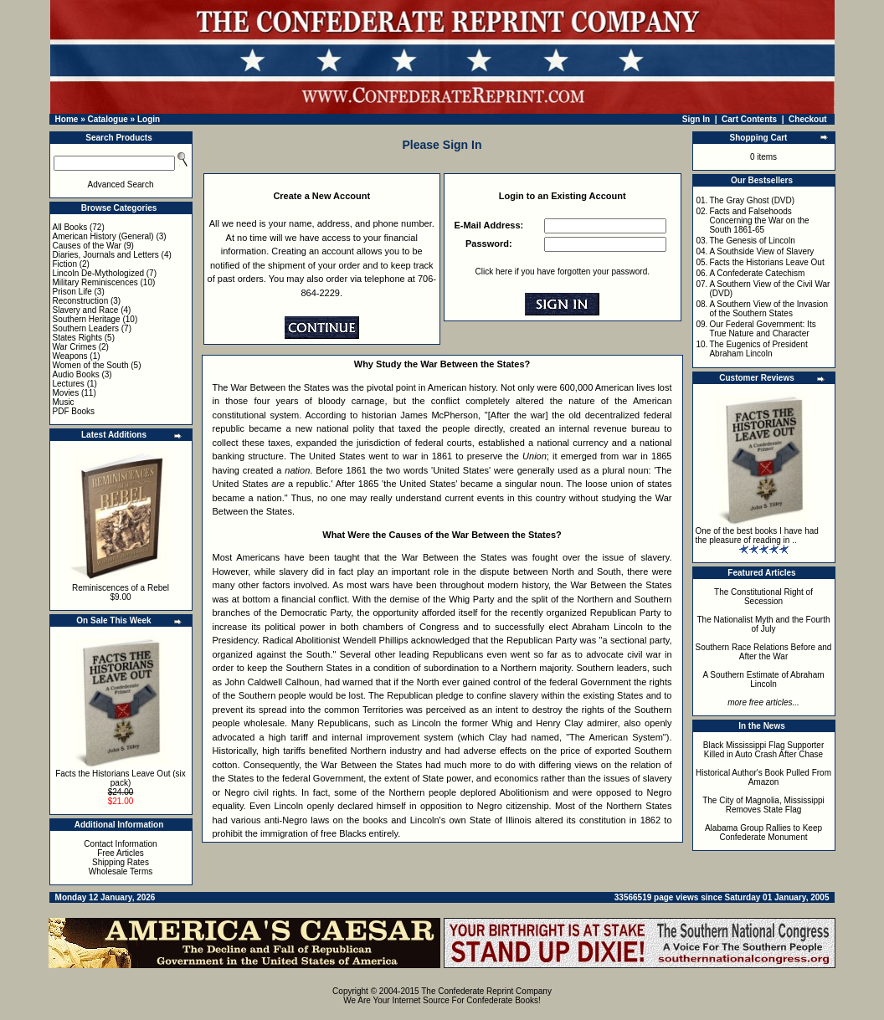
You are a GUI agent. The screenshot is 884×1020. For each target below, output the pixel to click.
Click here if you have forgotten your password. (562, 271)
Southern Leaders (86, 328)
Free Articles (120, 853)
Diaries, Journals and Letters (106, 254)
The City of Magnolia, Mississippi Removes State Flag (763, 805)
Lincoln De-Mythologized (99, 273)
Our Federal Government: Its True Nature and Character (762, 329)
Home (67, 119)
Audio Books (76, 374)
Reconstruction (81, 300)
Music (64, 402)
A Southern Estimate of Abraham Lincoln (763, 679)
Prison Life (72, 291)
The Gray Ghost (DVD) (751, 200)
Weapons (70, 356)
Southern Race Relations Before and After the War (764, 652)
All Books (70, 227)
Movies (66, 392)
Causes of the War (87, 245)
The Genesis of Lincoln (751, 240)
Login (148, 119)
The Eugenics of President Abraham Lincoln (758, 349)
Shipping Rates (120, 862)
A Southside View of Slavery (761, 251)
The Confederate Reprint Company (486, 991)
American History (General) (103, 236)
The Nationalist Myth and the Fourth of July (763, 624)
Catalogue (107, 119)
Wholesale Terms (121, 871)
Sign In (696, 119)
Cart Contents (749, 119)
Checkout (808, 119)
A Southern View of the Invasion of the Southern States (768, 309)
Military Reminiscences (95, 282)
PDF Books (74, 411)
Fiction (65, 264)
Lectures (69, 383)
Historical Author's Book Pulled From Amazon (763, 777)
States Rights (77, 337)
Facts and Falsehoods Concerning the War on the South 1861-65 (759, 220)
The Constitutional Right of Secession (763, 596)
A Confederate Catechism (756, 273)
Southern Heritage (87, 319)
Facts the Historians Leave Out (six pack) (120, 778)
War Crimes (74, 346)
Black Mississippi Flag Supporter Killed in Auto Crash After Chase (764, 750)
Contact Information (120, 843)
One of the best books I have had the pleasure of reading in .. (757, 535)
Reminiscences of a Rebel (120, 587)
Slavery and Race (86, 310)
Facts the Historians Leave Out (766, 262)
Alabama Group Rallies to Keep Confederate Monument (763, 832)
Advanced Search (121, 184)
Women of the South (91, 365)
